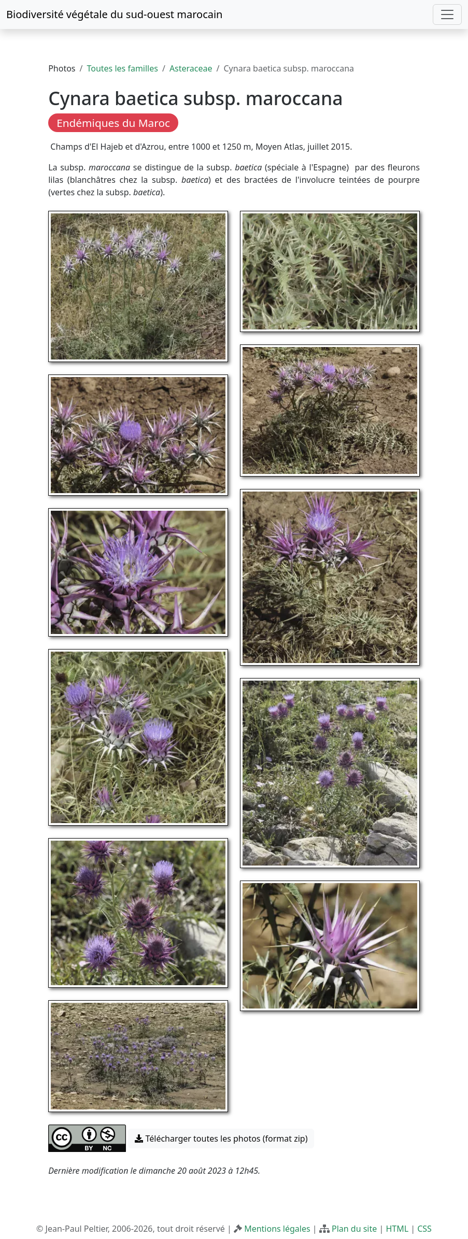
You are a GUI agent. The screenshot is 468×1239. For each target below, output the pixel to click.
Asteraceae (190, 68)
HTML (397, 1228)
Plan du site (354, 1228)
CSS (424, 1228)
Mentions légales (277, 1228)
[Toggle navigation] (447, 14)
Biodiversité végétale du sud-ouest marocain (114, 14)
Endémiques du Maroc (113, 123)
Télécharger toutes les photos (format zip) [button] (221, 1138)
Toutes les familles (122, 68)
